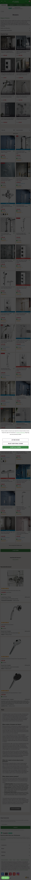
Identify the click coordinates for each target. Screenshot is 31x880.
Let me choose (15, 440)
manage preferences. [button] (20, 432)
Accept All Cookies (15, 447)
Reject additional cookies (15, 443)
